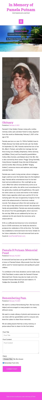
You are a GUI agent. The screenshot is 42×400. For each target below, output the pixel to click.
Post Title (6, 332)
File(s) (5, 356)
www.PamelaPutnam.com (16, 236)
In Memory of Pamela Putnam (21, 7)
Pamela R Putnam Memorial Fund (19, 251)
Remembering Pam (14, 298)
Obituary (7, 122)
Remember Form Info (11, 363)
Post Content (7, 339)
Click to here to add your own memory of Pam (21, 396)
